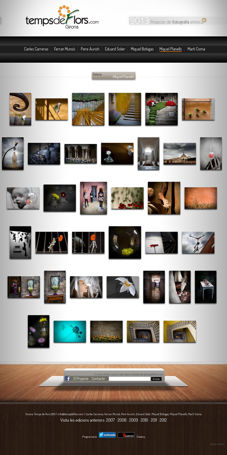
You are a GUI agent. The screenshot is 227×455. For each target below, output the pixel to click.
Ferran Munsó (64, 48)
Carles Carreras (36, 48)
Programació (99, 436)
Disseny (131, 436)
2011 (154, 420)
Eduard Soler (115, 48)
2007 (110, 420)
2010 (144, 420)
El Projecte (81, 378)
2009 (133, 420)
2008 (122, 420)
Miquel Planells (170, 48)
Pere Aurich (90, 48)
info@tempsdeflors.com (71, 414)
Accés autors (217, 444)
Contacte (98, 378)
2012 (163, 420)
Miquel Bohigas (143, 48)
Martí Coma (196, 48)
